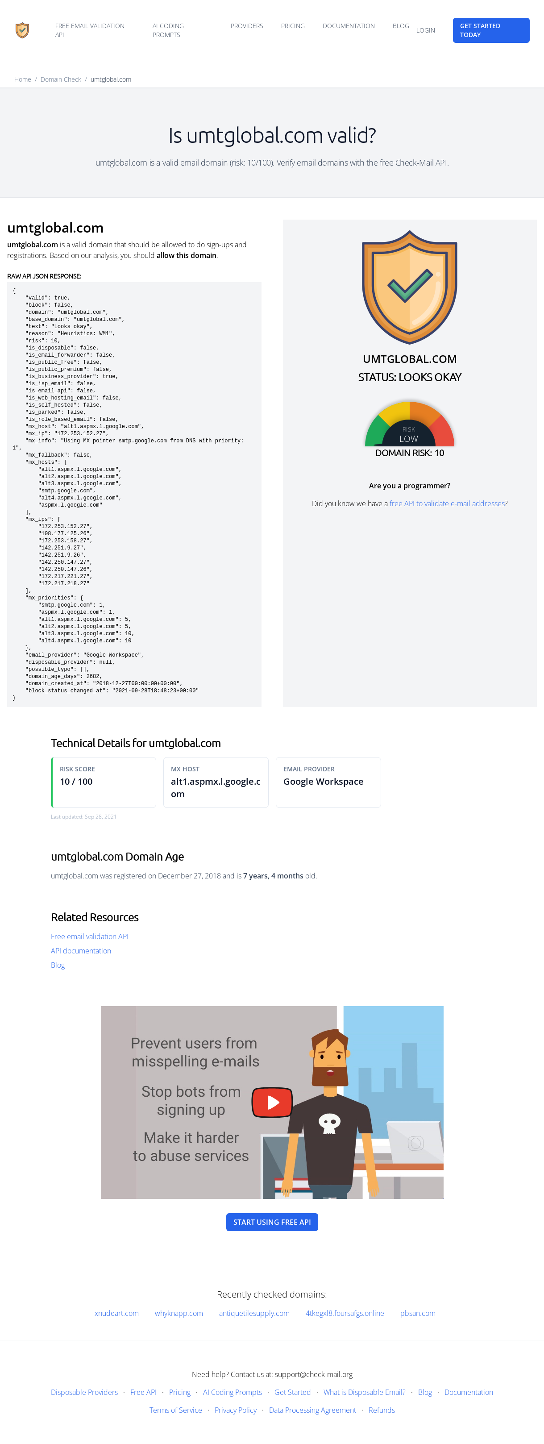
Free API (143, 1392)
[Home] (22, 30)
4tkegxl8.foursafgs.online (345, 1313)
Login (425, 30)
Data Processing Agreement (312, 1410)
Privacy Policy (236, 1410)
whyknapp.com (179, 1313)
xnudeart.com (117, 1313)
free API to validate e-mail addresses (447, 503)
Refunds (382, 1410)
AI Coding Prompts (168, 30)
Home (22, 79)
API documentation (81, 951)
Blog (401, 25)
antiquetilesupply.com (254, 1313)
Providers (247, 25)
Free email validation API (90, 30)
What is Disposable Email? (365, 1392)
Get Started (292, 1392)
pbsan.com (418, 1313)
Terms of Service (175, 1410)
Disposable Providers (84, 1392)
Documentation (349, 25)
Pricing (293, 25)
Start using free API (272, 1222)
